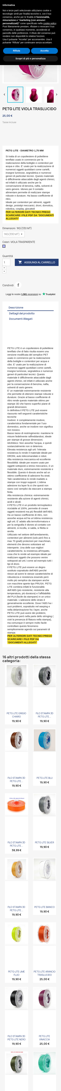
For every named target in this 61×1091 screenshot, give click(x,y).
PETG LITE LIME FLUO (16, 973)
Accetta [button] (44, 50)
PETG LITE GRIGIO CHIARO (16, 715)
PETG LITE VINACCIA (44, 1038)
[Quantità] (6, 262)
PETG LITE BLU (45, 777)
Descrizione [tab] (16, 307)
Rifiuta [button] (16, 50)
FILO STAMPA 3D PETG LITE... (44, 715)
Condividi (18, 285)
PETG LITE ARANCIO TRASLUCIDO (44, 973)
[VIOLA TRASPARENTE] (4, 247)
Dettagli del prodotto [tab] (22, 313)
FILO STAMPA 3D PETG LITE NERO (16, 1038)
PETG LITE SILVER (44, 842)
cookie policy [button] (49, 23)
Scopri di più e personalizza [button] (30, 58)
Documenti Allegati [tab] (21, 319)
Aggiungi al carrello (36, 262)
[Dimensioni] (13, 234)
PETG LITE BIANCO (44, 907)
